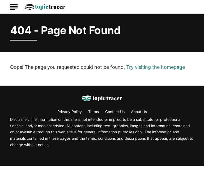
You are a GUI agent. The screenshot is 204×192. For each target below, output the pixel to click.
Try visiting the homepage (155, 67)
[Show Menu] (13, 6)
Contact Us (115, 111)
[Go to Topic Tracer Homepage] (44, 7)
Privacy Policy (69, 111)
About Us (139, 111)
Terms (93, 111)
